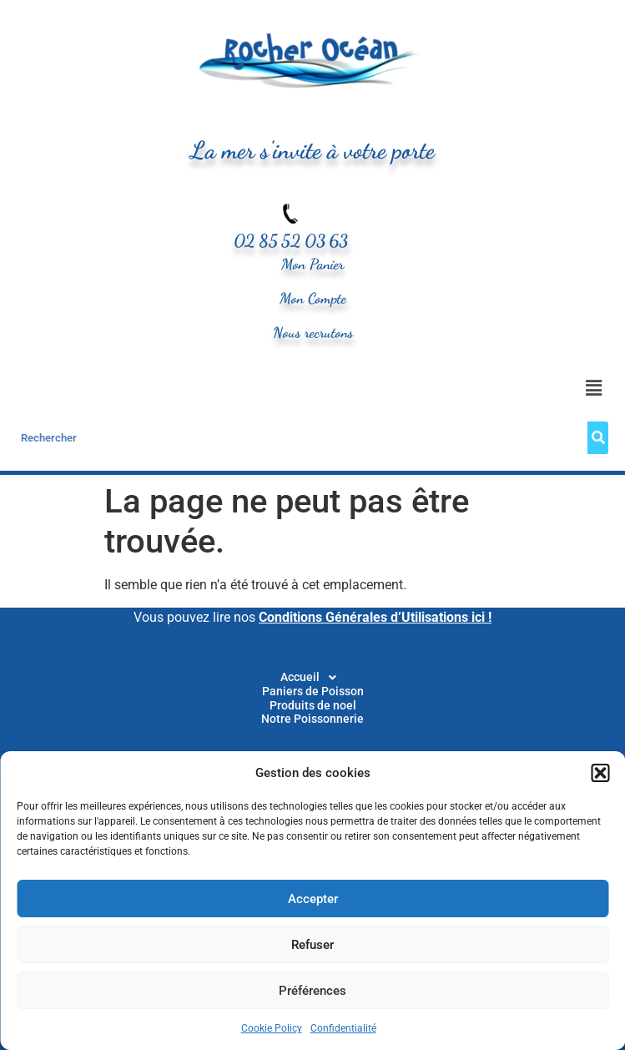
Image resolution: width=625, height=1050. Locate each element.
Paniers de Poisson (313, 692)
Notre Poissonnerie (312, 719)
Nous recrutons (313, 332)
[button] (600, 773)
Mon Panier (312, 264)
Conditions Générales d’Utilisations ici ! (375, 617)
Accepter (313, 898)
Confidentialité (343, 1028)
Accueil (312, 677)
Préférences (312, 990)
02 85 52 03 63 (291, 240)
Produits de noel (313, 706)
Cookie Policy (271, 1028)
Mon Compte (313, 298)
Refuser (312, 944)
